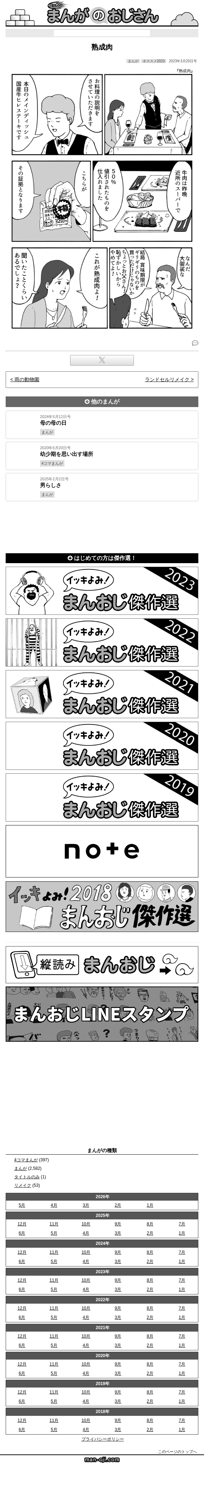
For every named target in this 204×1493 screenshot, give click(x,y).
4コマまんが (26, 1159)
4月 (54, 1205)
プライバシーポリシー (102, 1439)
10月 (85, 1224)
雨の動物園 (27, 379)
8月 (150, 1224)
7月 (181, 1224)
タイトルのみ (27, 1176)
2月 (118, 1205)
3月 (86, 1205)
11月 (54, 1224)
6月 (22, 1233)
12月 (21, 1224)
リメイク (22, 1185)
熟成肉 (102, 47)
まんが (20, 1168)
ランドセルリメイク (167, 379)
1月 (150, 1205)
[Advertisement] (102, 526)
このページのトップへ (177, 1451)
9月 (118, 1224)
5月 (22, 1205)
